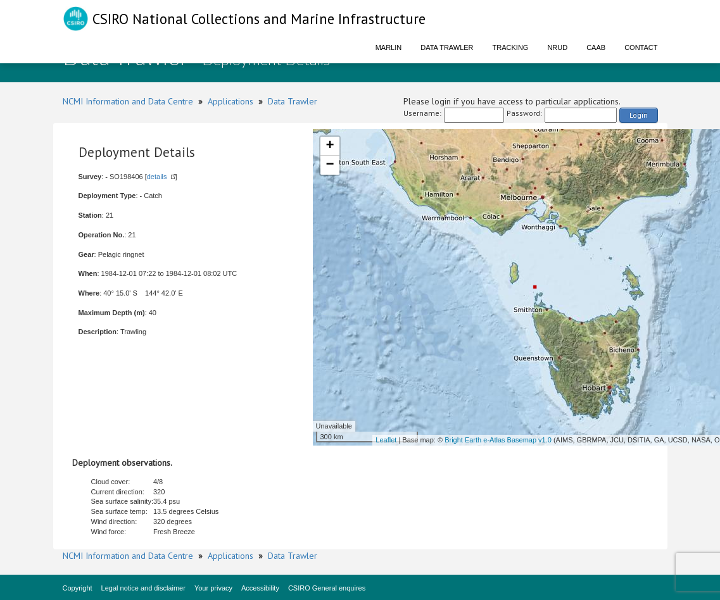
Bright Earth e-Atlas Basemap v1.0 (498, 440)
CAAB (595, 47)
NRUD (557, 47)
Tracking (511, 47)
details (157, 176)
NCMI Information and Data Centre (128, 101)
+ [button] (329, 146)
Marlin (389, 47)
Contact (640, 47)
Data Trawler (446, 47)
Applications (230, 101)
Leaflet (386, 440)
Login (638, 115)
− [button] (329, 165)
